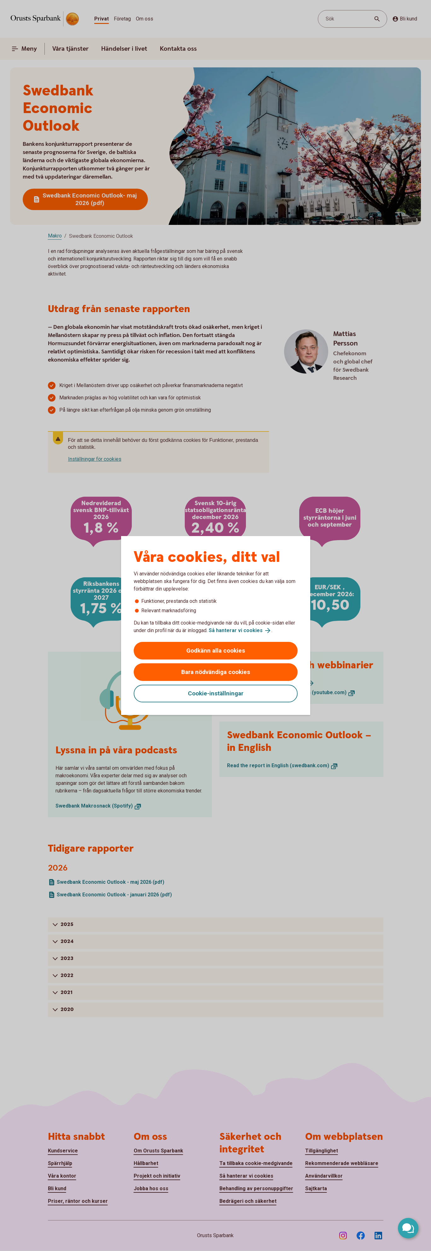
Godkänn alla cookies (215, 650)
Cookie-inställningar (215, 693)
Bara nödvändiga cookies (215, 672)
